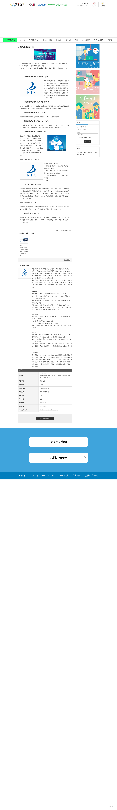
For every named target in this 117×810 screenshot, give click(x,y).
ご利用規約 (63, 475)
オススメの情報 (47, 40)
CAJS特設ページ (10, 40)
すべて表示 (67, 260)
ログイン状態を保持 (84, 137)
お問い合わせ (58, 457)
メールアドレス (82, 127)
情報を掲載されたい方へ (82, 5)
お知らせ (22, 40)
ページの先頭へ (110, 806)
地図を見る (46, 377)
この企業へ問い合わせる (44, 418)
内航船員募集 (23, 247)
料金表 (110, 40)
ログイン (23, 475)
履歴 (76, 40)
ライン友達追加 (98, 40)
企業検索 (68, 40)
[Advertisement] (58, 22)
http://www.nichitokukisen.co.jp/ (49, 410)
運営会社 (76, 475)
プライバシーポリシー (43, 475)
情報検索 (59, 40)
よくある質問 (86, 40)
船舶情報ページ (34, 40)
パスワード (80, 132)
